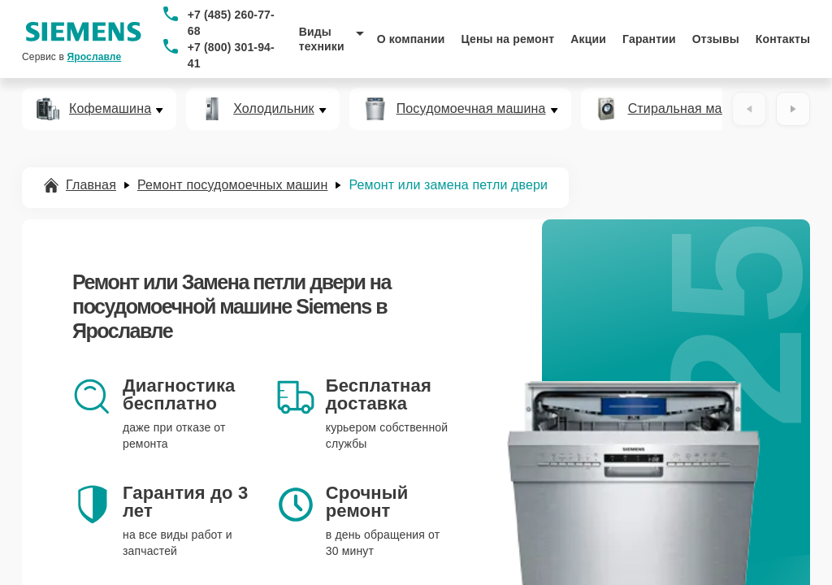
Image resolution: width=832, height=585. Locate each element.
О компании (411, 39)
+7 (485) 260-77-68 (231, 22)
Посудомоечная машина (471, 108)
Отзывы (715, 39)
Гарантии (649, 39)
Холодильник (273, 108)
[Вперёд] (793, 109)
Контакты (783, 39)
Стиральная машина (691, 108)
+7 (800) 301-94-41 (231, 55)
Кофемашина (110, 108)
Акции (588, 39)
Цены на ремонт (507, 39)
